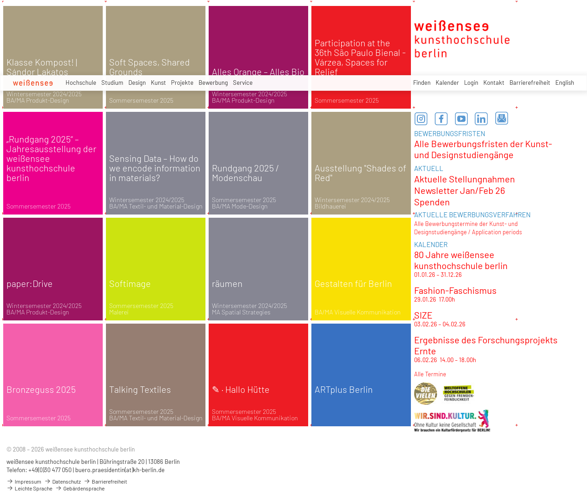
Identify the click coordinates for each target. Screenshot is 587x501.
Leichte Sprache (29, 488)
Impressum (23, 481)
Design (137, 82)
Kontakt (493, 82)
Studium (112, 82)
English (564, 82)
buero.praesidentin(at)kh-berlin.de (120, 469)
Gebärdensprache (80, 488)
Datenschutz (62, 481)
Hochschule (81, 82)
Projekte (182, 82)
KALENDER (431, 244)
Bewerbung (213, 82)
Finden (422, 82)
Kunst (158, 82)
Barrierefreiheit (529, 82)
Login (471, 82)
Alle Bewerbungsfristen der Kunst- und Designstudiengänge (483, 149)
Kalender (447, 82)
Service (243, 82)
